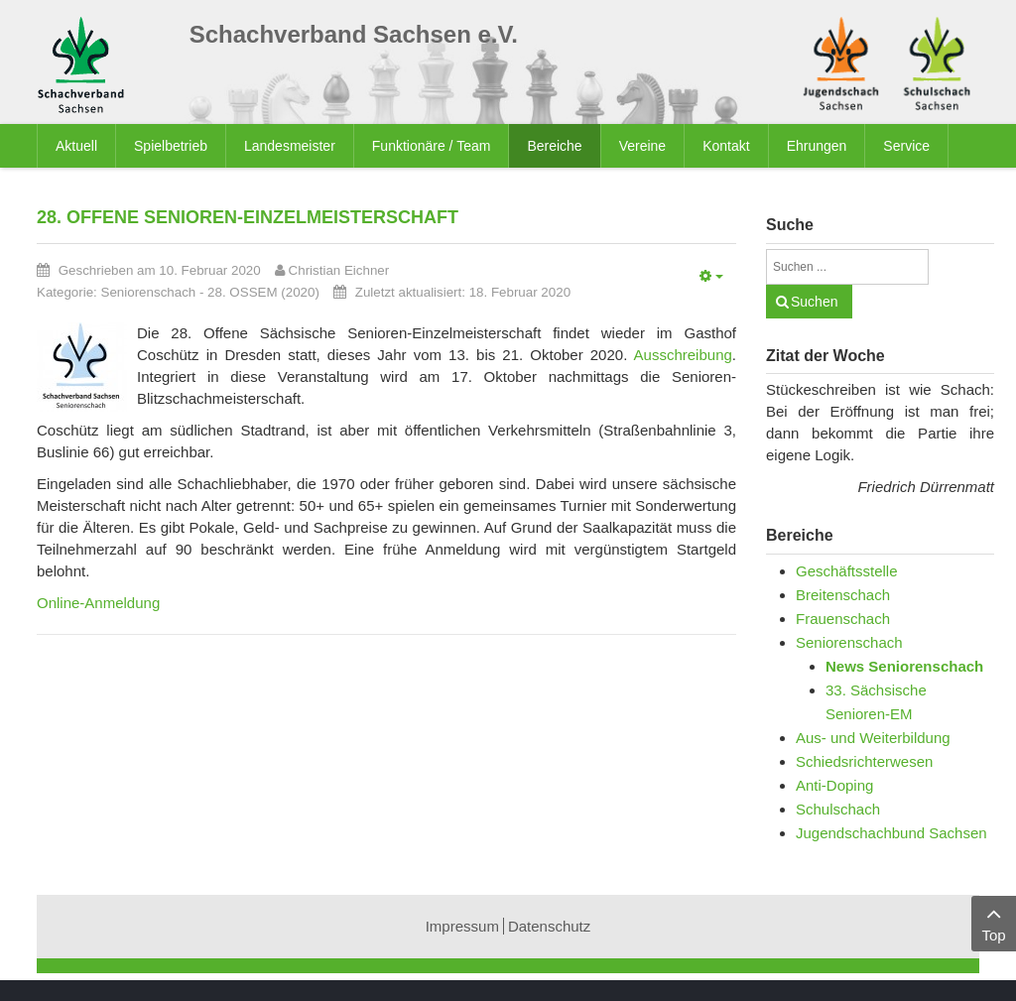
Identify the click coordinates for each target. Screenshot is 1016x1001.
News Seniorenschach (904, 666)
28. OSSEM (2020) (263, 292)
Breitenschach (843, 594)
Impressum (462, 926)
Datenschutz (549, 926)
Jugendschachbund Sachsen (891, 832)
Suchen (814, 302)
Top (993, 922)
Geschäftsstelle (847, 571)
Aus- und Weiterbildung (873, 737)
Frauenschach (843, 618)
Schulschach (838, 809)
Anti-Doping (834, 785)
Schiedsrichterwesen (864, 761)
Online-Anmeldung (98, 602)
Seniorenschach (148, 292)
